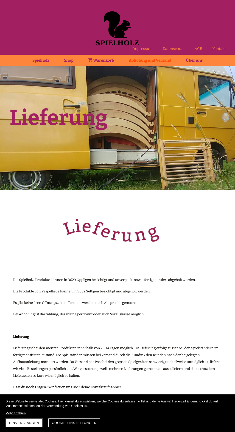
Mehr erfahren (16, 413)
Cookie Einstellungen (74, 423)
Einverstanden (24, 423)
